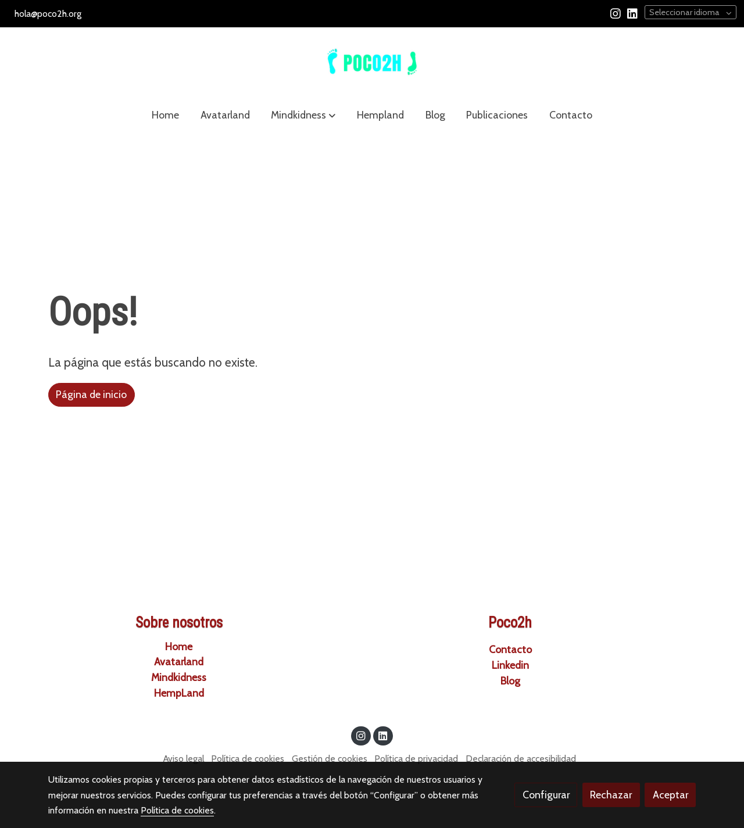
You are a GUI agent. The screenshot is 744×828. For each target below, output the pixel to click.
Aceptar (670, 794)
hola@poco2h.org (48, 13)
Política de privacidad (416, 758)
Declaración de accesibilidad (521, 758)
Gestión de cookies (329, 758)
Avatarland (178, 661)
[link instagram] (615, 13)
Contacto (510, 649)
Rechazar (611, 794)
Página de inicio (91, 394)
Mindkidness (178, 677)
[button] (303, 115)
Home (178, 646)
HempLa (173, 693)
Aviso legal (183, 758)
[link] (372, 62)
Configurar (546, 794)
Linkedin (510, 665)
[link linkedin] (632, 13)
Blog (510, 681)
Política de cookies (247, 758)
